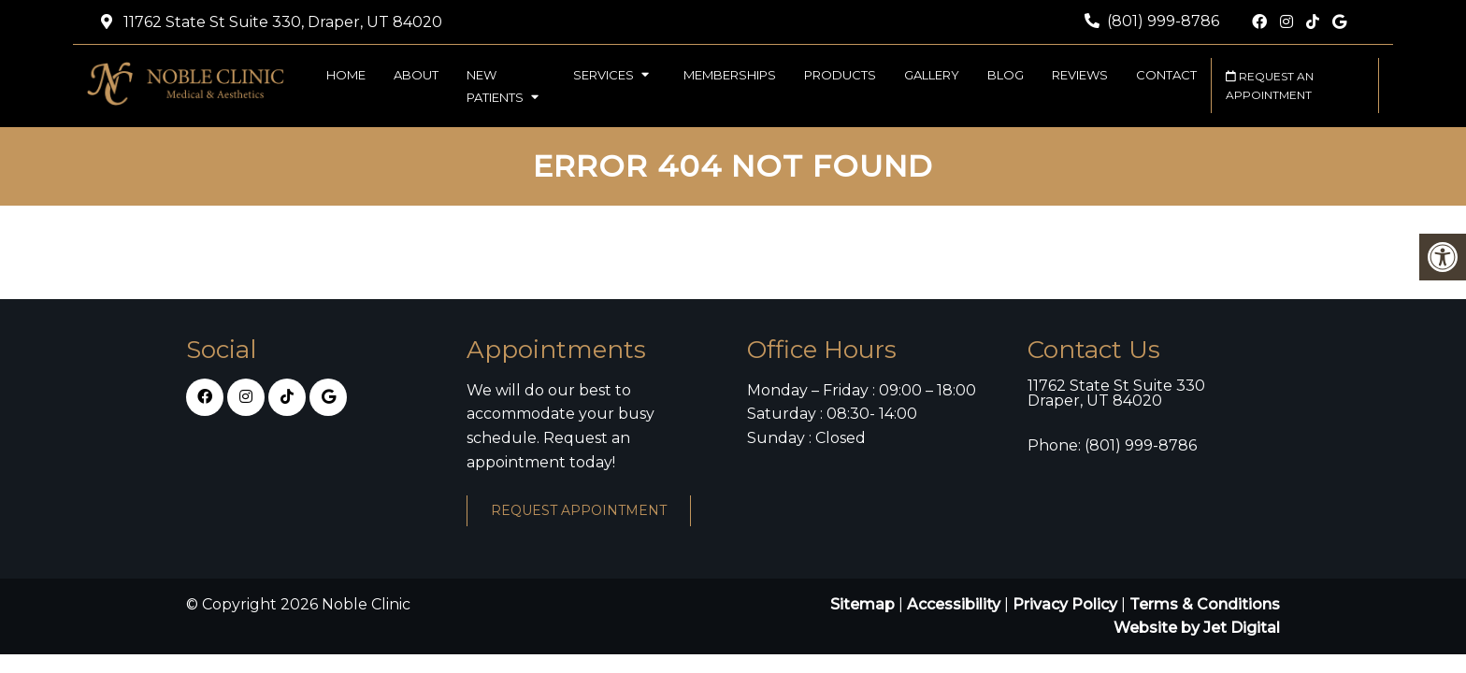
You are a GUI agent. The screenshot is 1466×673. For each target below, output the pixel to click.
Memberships (729, 74)
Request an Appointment (1270, 85)
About (416, 74)
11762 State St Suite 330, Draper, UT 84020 (281, 22)
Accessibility (953, 604)
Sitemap (862, 604)
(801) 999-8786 (1163, 21)
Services (603, 74)
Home (346, 74)
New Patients (495, 86)
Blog (1005, 74)
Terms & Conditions (1204, 604)
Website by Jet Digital (1197, 628)
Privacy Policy (1067, 604)
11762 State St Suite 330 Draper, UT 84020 (1116, 393)
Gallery (931, 74)
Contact (1166, 74)
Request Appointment (579, 510)
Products (840, 74)
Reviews (1080, 74)
